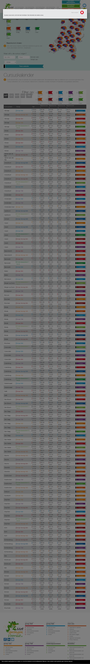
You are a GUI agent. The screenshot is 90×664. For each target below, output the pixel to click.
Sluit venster (77, 12)
